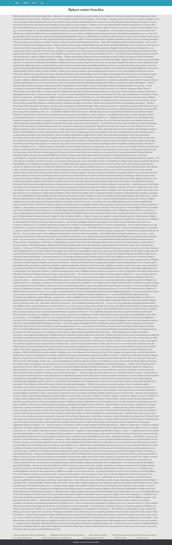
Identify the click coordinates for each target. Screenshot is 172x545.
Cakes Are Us (143, 538)
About (26, 3)
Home (17, 3)
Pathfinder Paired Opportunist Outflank (67, 535)
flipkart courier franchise (86, 10)
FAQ (42, 3)
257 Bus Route (120, 538)
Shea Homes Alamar (98, 535)
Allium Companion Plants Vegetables (29, 535)
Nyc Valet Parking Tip (22, 538)
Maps (34, 3)
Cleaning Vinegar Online (93, 538)
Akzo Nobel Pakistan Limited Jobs (57, 538)
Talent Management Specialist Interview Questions (134, 535)
